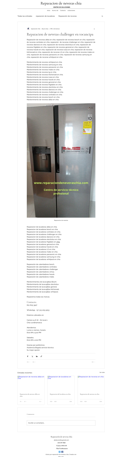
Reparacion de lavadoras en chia (60, 394)
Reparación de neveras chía (61, 437)
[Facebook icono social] (62, 452)
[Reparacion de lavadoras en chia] (61, 383)
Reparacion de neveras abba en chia (30, 395)
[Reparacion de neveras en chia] (91, 383)
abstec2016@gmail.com (61, 440)
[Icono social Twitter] (60, 452)
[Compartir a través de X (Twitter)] (32, 356)
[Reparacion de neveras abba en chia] (31, 383)
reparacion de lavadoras (45, 16)
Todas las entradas (25, 16)
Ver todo (102, 372)
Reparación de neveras (67, 16)
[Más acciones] (94, 29)
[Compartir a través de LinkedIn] (37, 356)
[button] (102, 16)
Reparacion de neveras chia (61, 3)
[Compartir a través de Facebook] (28, 356)
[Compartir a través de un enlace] (41, 356)
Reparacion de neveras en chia (89, 394)
